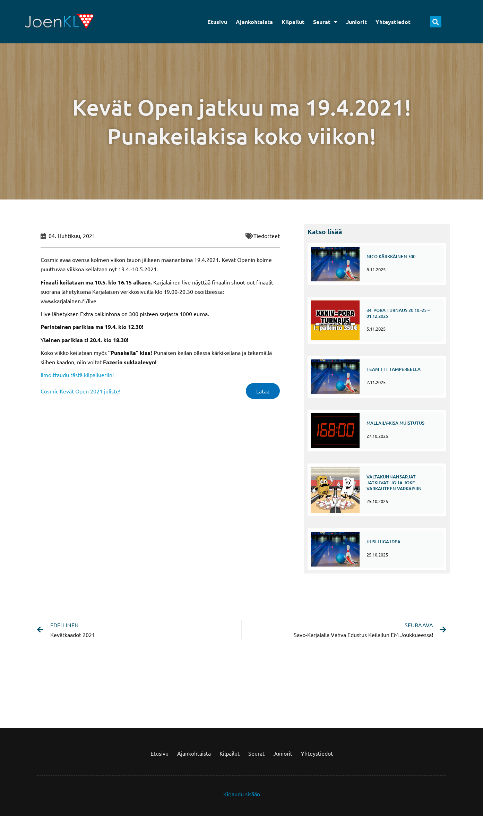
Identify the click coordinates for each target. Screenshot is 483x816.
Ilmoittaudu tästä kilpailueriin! (77, 374)
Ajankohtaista (254, 21)
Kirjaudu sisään (241, 793)
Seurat (325, 22)
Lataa (262, 391)
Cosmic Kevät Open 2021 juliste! (80, 391)
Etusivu (217, 21)
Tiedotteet (266, 235)
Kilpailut (293, 21)
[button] (435, 21)
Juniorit (356, 21)
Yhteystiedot (393, 21)
